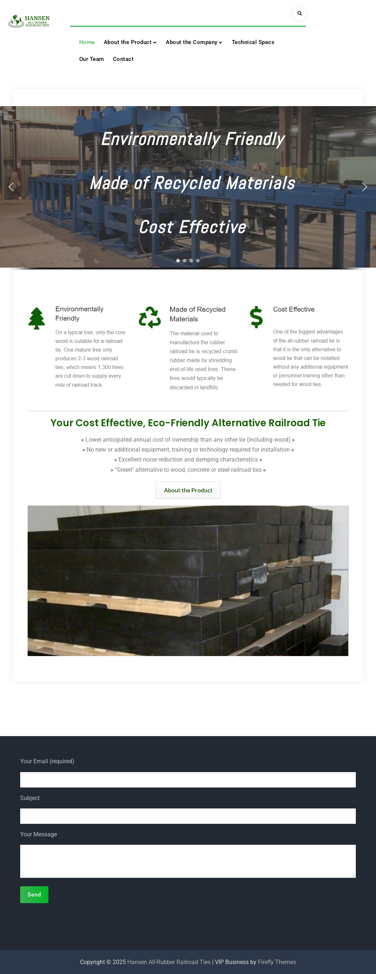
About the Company (192, 42)
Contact (123, 59)
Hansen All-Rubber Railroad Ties (169, 962)
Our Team (91, 59)
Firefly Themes (277, 962)
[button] (11, 187)
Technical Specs (253, 42)
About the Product (128, 42)
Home (87, 42)
